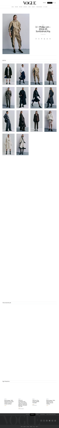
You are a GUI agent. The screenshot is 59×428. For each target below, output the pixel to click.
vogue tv (37, 426)
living (34, 426)
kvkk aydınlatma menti (51, 414)
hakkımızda (42, 414)
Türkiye (32, 414)
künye (37, 414)
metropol (31, 426)
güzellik (24, 426)
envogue (27, 426)
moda (22, 426)
